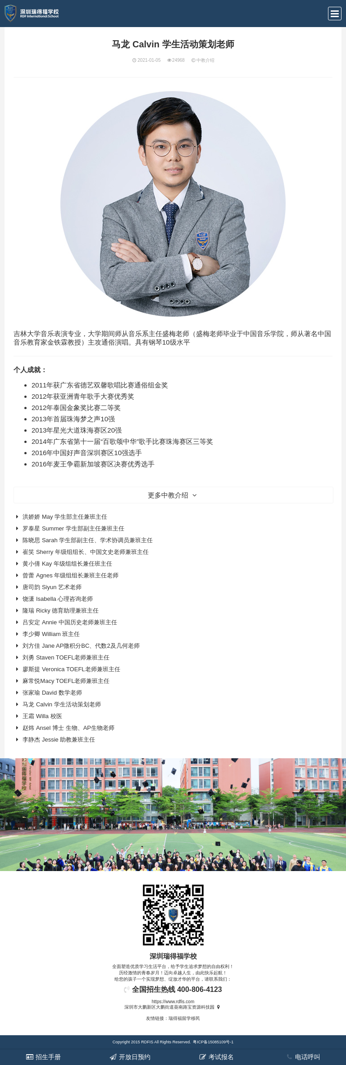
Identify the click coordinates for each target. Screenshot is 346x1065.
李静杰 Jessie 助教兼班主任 (59, 739)
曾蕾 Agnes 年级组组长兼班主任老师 (70, 575)
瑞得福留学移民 (184, 1018)
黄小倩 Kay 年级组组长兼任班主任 (67, 563)
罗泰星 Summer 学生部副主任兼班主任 (73, 528)
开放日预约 (129, 1056)
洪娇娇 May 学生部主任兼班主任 (65, 516)
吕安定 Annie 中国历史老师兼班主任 (70, 622)
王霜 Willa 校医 (42, 716)
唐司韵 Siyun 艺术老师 (52, 587)
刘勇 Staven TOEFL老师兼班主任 (66, 657)
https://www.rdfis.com (173, 1001)
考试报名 (216, 1056)
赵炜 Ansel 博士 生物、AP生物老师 (68, 727)
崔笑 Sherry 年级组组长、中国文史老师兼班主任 (86, 552)
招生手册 (43, 1056)
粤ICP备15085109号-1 (213, 1042)
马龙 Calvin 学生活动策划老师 (61, 704)
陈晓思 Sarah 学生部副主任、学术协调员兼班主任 (88, 540)
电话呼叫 (302, 1056)
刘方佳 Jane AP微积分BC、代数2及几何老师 (81, 645)
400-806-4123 (199, 989)
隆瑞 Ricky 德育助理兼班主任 (61, 610)
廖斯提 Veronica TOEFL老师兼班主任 (71, 669)
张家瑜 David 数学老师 (52, 692)
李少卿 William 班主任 (51, 634)
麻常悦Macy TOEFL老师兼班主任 (66, 681)
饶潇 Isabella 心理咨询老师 (58, 598)
